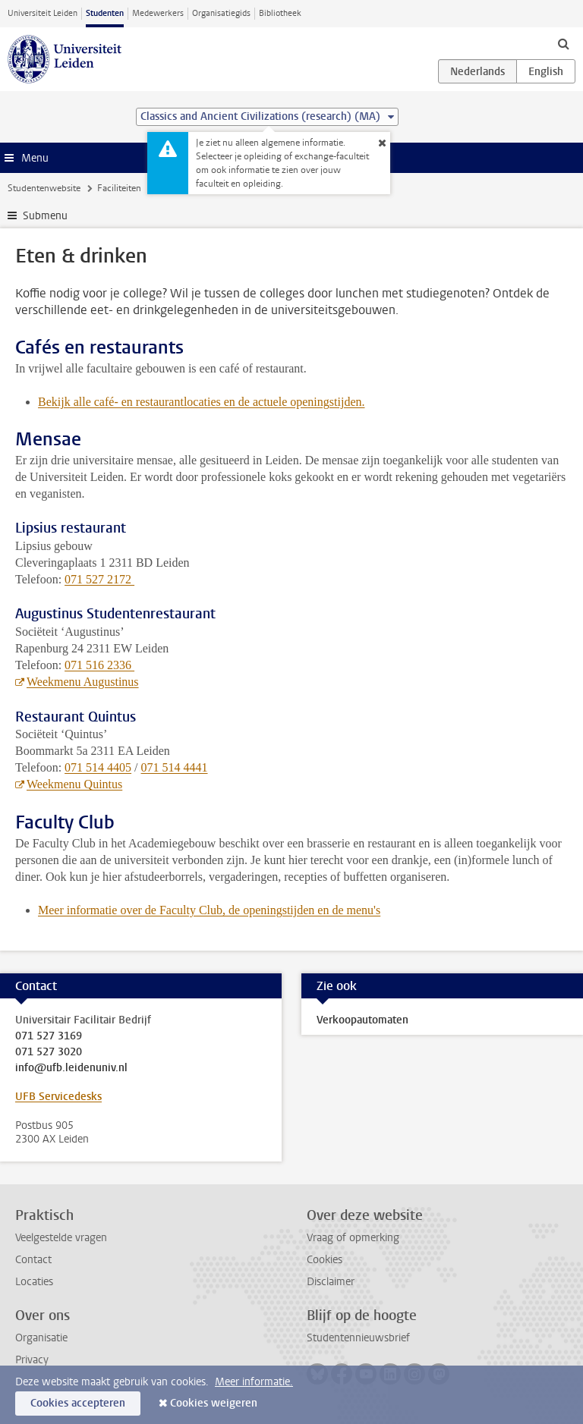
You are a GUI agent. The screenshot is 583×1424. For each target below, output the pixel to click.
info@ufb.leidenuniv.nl (71, 1068)
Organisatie (41, 1338)
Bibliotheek (280, 13)
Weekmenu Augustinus (83, 681)
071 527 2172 (99, 579)
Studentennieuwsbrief (358, 1338)
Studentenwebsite (44, 188)
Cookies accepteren (77, 1403)
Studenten (105, 13)
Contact (33, 1260)
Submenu (45, 216)
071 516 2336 (99, 665)
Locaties (34, 1282)
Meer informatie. (254, 1382)
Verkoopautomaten (362, 1020)
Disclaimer (331, 1282)
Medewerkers (158, 13)
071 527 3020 (48, 1052)
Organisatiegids (221, 13)
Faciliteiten (119, 188)
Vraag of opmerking (353, 1238)
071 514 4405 (98, 767)
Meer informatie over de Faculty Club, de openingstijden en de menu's (209, 910)
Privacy (32, 1360)
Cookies (324, 1260)
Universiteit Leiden (42, 13)
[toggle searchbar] (563, 43)
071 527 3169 (48, 1036)
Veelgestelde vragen (61, 1238)
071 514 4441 (174, 767)
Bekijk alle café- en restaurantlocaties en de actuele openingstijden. (201, 401)
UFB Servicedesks (58, 1096)
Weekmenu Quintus (74, 784)
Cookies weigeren (213, 1403)
